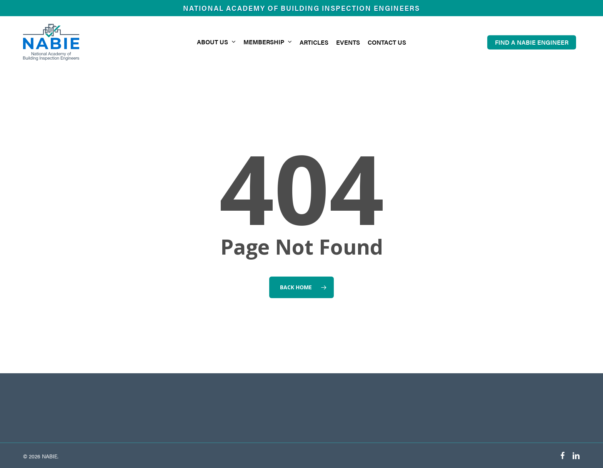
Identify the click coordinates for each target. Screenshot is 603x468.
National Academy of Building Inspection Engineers (301, 8)
